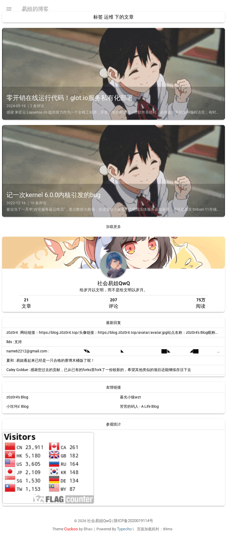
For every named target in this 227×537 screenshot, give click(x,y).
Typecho (124, 529)
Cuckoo (69, 529)
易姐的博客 (34, 8)
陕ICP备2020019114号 (134, 521)
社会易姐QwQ (113, 286)
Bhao (86, 529)
